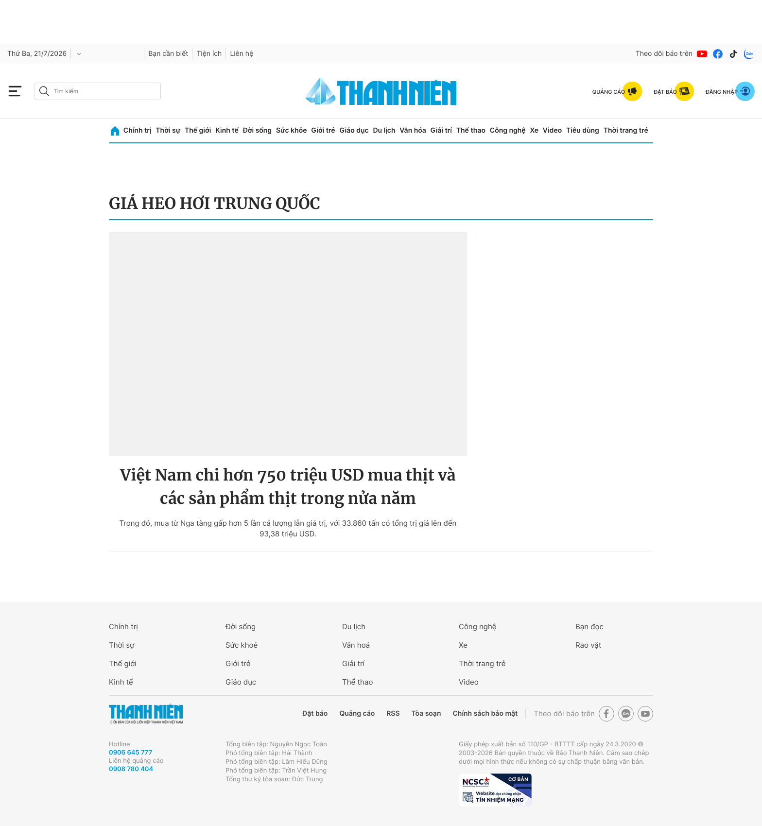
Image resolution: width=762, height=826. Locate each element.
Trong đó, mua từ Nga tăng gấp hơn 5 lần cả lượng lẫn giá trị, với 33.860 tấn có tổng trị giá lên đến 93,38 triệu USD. (288, 528)
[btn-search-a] (44, 91)
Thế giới (198, 130)
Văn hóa (412, 130)
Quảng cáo (357, 713)
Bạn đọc (589, 626)
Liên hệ (241, 54)
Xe (534, 130)
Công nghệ (508, 130)
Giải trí (441, 130)
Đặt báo (315, 713)
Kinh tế (227, 130)
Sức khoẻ (241, 645)
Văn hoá (356, 645)
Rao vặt (588, 645)
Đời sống (257, 130)
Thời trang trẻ (626, 130)
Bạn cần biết (168, 54)
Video (552, 130)
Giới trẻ (323, 130)
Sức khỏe (291, 130)
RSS (392, 713)
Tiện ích (209, 54)
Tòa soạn (426, 713)
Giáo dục (353, 130)
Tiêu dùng (582, 130)
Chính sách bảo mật (485, 713)
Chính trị (137, 130)
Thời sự (168, 130)
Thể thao (470, 130)
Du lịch (384, 130)
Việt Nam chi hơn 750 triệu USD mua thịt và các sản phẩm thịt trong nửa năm (287, 486)
